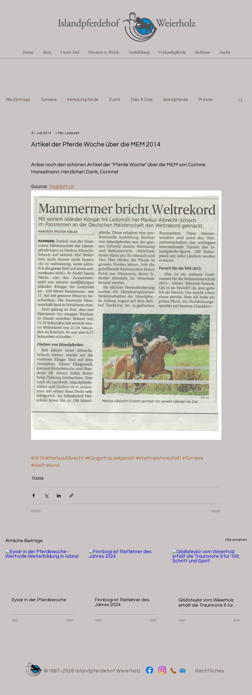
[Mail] (182, 670)
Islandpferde (175, 99)
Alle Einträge (17, 99)
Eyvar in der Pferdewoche (39, 599)
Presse (205, 99)
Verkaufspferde (82, 99)
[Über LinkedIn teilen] (58, 495)
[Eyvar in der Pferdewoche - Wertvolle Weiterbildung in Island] (42, 570)
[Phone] (173, 670)
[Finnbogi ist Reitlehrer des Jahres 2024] (126, 570)
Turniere (49, 99)
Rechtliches (209, 670)
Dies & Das (141, 99)
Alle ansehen (236, 540)
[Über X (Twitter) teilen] (46, 495)
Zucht (114, 99)
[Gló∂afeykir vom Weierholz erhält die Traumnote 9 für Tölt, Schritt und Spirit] (209, 570)
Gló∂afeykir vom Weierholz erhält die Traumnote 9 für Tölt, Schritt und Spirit (206, 603)
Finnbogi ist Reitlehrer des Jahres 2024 (122, 602)
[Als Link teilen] (71, 495)
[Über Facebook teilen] (33, 495)
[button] (240, 100)
